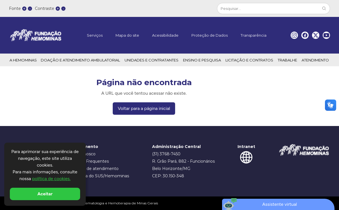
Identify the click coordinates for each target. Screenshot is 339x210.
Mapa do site (127, 35)
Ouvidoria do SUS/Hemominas (99, 175)
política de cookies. (51, 178)
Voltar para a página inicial (144, 108)
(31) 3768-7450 (166, 153)
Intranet (246, 146)
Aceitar (45, 193)
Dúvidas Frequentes (89, 161)
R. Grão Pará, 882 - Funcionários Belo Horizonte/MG (183, 165)
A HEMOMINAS (23, 60)
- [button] (30, 8)
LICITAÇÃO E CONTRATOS (249, 60)
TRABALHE (287, 60)
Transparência (253, 35)
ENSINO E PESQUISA (202, 60)
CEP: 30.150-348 (168, 175)
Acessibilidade (165, 35)
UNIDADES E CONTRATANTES (151, 60)
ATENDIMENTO (315, 60)
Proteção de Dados (209, 35)
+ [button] (24, 8)
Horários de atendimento (94, 168)
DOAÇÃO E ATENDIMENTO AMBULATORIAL (80, 60)
